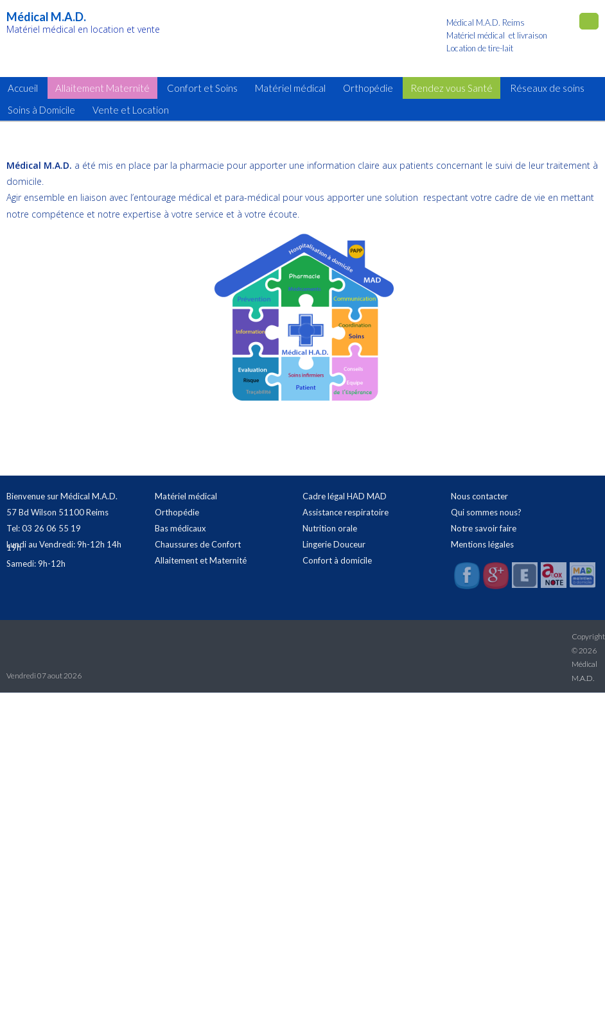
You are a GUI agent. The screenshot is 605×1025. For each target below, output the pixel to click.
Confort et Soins (202, 88)
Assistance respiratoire (345, 512)
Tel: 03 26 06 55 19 (43, 528)
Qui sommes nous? (486, 512)
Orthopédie (368, 88)
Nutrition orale (329, 528)
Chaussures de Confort (198, 544)
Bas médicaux (180, 528)
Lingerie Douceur (333, 544)
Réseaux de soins (547, 88)
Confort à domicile (337, 560)
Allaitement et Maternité (201, 560)
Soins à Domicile (41, 110)
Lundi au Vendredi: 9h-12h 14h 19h (63, 546)
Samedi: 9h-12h (36, 563)
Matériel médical (290, 88)
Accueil (23, 88)
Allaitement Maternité (102, 88)
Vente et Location (130, 110)
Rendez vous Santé (451, 88)
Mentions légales (482, 544)
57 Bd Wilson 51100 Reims (57, 512)
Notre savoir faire (483, 528)
